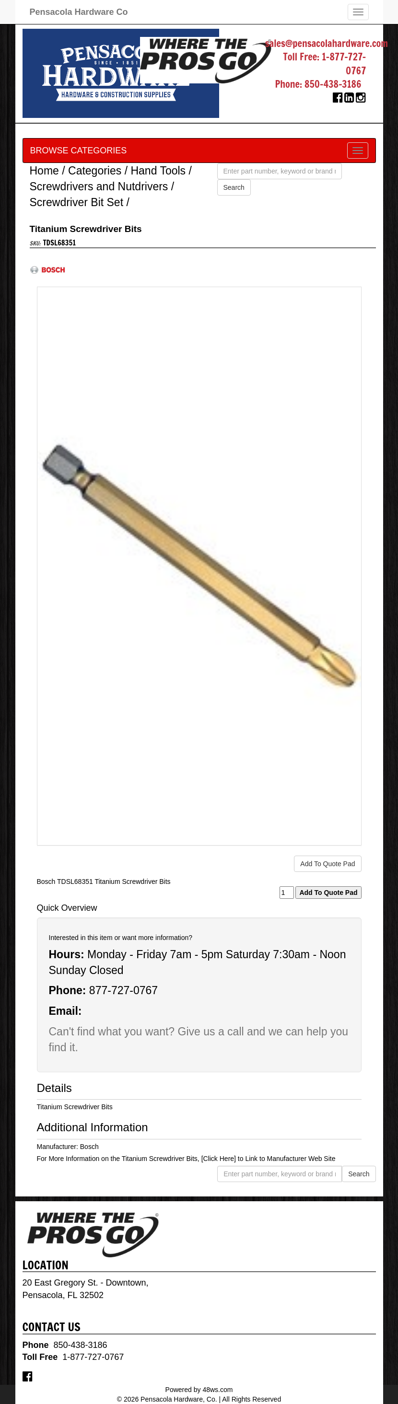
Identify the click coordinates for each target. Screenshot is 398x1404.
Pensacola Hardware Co (79, 12)
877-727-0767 (123, 990)
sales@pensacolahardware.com (326, 43)
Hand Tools (158, 170)
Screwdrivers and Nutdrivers (99, 186)
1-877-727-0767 (344, 64)
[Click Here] (218, 1158)
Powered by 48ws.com (199, 1389)
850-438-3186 (333, 84)
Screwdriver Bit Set (77, 202)
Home (44, 170)
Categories (94, 170)
